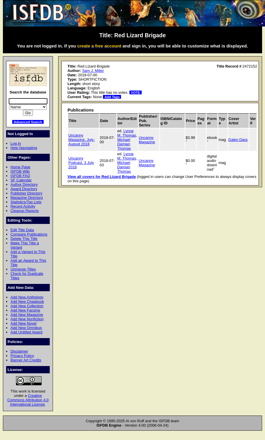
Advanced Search (28, 122)
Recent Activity (22, 206)
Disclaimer (19, 351)
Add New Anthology (26, 297)
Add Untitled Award (26, 332)
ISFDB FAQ (20, 176)
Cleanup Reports (24, 210)
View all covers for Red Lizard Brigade (101, 176)
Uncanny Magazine (147, 139)
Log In (15, 143)
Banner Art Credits (25, 360)
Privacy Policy (22, 356)
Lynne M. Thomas (126, 133)
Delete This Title (24, 238)
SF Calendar (21, 180)
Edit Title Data (22, 230)
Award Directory (23, 189)
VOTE (135, 92)
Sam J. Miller (93, 70)
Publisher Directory (26, 193)
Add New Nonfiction (27, 319)
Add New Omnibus (26, 328)
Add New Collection (26, 306)
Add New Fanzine (25, 310)
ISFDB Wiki (20, 171)
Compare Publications (28, 234)
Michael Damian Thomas (124, 144)
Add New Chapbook (27, 301)
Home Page (20, 167)
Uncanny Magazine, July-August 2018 (81, 139)
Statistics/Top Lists (26, 202)
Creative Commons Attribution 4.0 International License (28, 400)
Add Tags (112, 97)
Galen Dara (238, 139)
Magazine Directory (26, 197)
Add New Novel (23, 323)
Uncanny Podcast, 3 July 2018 (81, 162)
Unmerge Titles (23, 269)
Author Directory (24, 184)
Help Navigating (23, 148)
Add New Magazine (26, 314)
